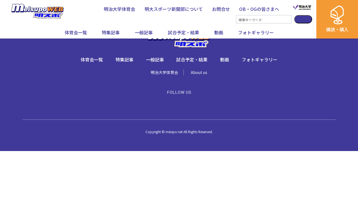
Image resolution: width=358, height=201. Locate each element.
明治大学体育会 (164, 72)
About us (199, 72)
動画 (218, 32)
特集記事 (111, 32)
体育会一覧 (76, 32)
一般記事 (144, 32)
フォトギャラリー (256, 32)
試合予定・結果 (183, 32)
